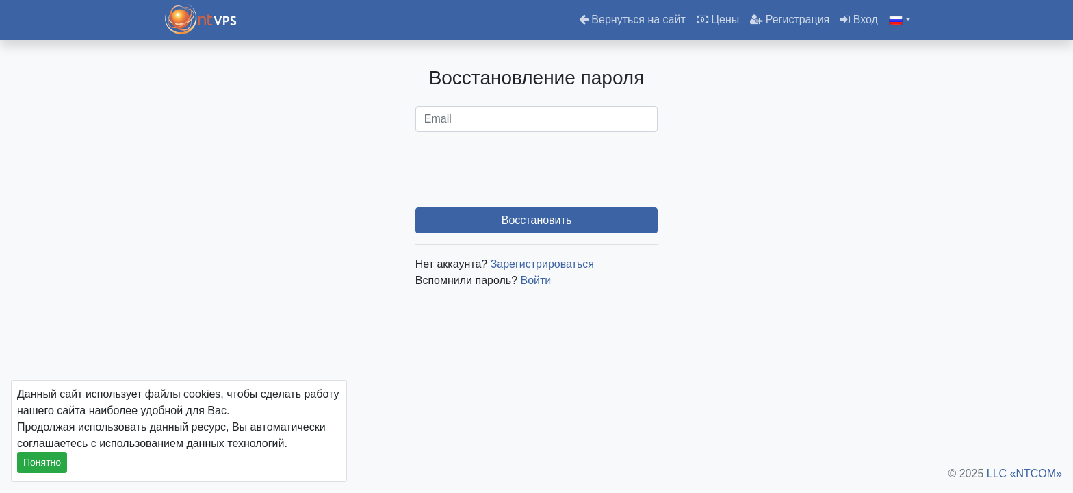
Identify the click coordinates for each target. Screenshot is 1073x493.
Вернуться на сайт (632, 19)
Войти (536, 280)
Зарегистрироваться (542, 264)
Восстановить (536, 220)
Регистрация (789, 19)
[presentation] (536, 170)
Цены (718, 19)
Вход (859, 19)
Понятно (42, 462)
